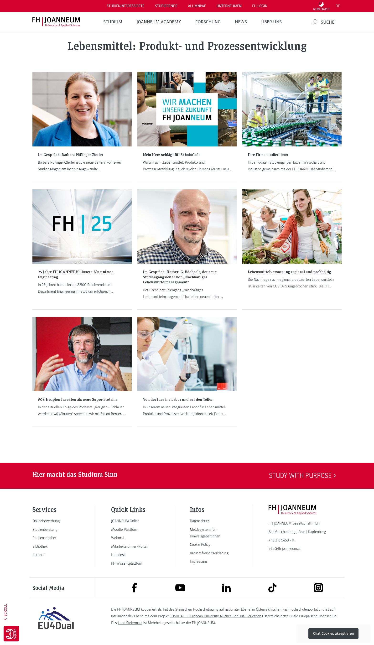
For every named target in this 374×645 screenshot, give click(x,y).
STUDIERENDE (166, 6)
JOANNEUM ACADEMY (159, 22)
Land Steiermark (130, 622)
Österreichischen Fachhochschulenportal (287, 609)
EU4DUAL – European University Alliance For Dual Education (215, 616)
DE (338, 6)
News (241, 22)
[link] (55, 521)
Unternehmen (229, 6)
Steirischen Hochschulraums (196, 609)
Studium (112, 22)
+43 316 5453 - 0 (281, 540)
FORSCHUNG (208, 22)
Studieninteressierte (125, 6)
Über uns (271, 22)
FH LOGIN (259, 6)
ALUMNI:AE (197, 6)
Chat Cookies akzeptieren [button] (333, 633)
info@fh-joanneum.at (285, 548)
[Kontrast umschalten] (322, 6)
